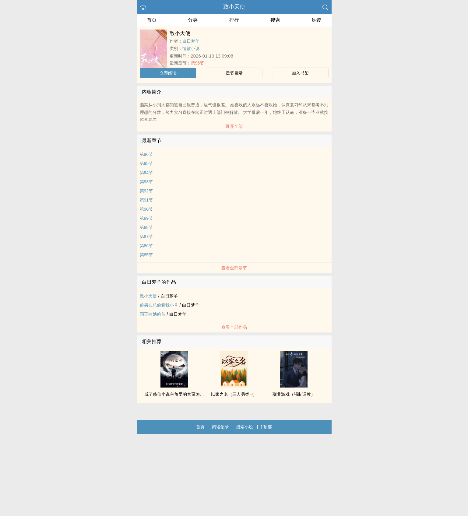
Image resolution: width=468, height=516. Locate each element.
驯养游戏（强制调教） (294, 394)
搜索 (275, 20)
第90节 (146, 209)
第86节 (146, 245)
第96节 (197, 63)
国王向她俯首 (152, 314)
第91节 (146, 200)
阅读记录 (220, 426)
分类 (193, 20)
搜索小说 (244, 426)
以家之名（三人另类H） (234, 394)
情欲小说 (190, 48)
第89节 (146, 218)
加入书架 (300, 73)
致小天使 (234, 7)
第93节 (146, 181)
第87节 (146, 236)
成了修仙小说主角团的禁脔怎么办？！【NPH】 (189, 394)
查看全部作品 (234, 327)
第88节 (146, 227)
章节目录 (234, 73)
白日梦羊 (190, 41)
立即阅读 (168, 73)
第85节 (146, 254)
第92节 (146, 190)
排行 (234, 20)
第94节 (146, 172)
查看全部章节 (234, 267)
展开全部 (234, 126)
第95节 (146, 163)
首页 (152, 20)
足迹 (316, 20)
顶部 (266, 426)
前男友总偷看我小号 (159, 305)
